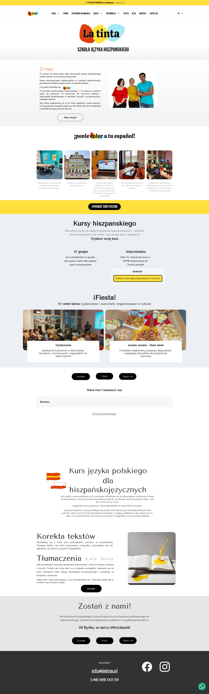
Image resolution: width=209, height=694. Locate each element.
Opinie (65, 13)
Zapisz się (154, 13)
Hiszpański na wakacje (81, 13)
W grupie (81, 252)
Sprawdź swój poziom (104, 207)
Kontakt (142, 13)
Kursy (104, 376)
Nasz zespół (70, 117)
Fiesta (126, 13)
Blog (134, 13)
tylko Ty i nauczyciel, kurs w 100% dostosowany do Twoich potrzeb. (135, 261)
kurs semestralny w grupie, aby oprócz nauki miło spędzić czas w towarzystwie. (80, 261)
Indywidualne (136, 252)
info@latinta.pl (104, 671)
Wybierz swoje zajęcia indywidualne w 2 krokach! (138, 278)
